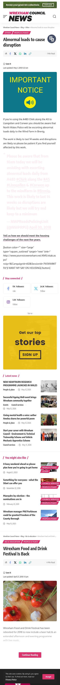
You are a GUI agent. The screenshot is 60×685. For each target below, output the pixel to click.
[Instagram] (16, 302)
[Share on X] (15, 53)
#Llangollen (16, 184)
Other (8, 33)
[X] (43, 288)
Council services (17, 405)
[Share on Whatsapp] (20, 53)
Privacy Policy (11, 679)
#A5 (46, 179)
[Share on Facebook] (10, 53)
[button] (48, 676)
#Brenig (43, 190)
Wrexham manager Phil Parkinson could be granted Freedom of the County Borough (20, 515)
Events (5, 405)
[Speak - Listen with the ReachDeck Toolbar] (51, 39)
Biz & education (12, 542)
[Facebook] (16, 288)
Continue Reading (30, 655)
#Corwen (37, 184)
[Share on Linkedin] (25, 53)
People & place (21, 33)
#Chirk (21, 179)
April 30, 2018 (40, 227)
